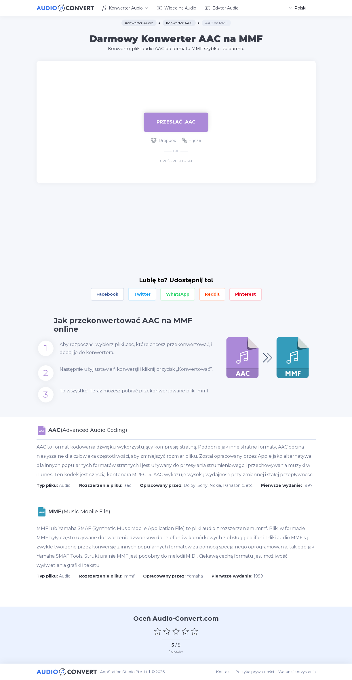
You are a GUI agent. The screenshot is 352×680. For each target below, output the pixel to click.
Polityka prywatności (254, 671)
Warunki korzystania (297, 671)
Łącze (191, 140)
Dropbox (163, 140)
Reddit (212, 294)
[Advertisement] (176, 79)
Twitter (142, 294)
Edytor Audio (222, 8)
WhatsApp (177, 294)
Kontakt (223, 671)
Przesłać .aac (176, 122)
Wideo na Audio (176, 8)
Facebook (107, 294)
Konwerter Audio (124, 8)
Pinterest (245, 294)
